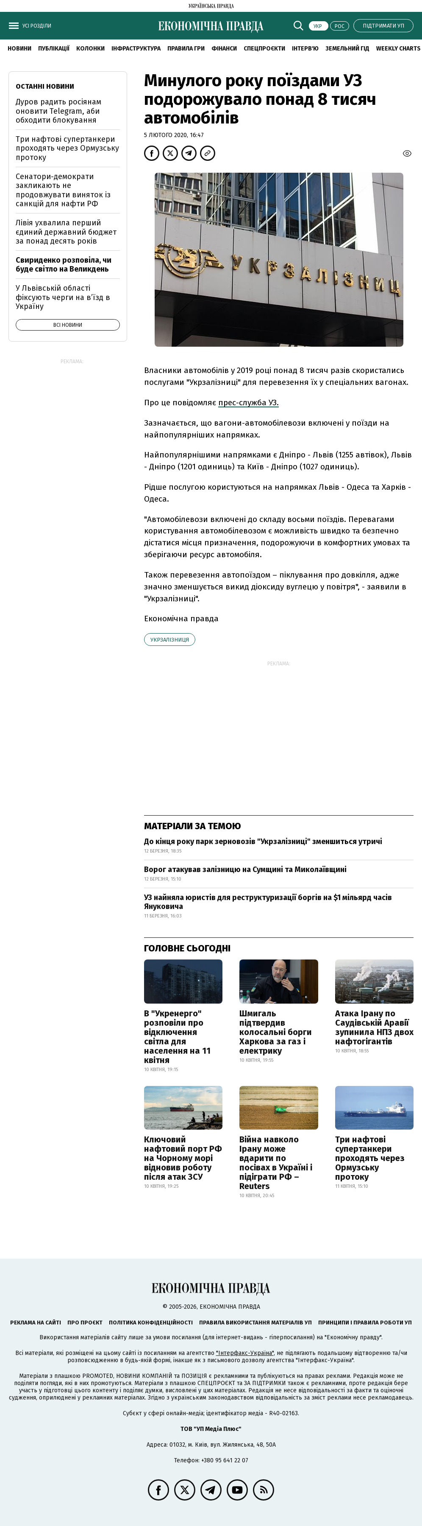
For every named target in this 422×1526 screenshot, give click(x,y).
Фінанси (224, 48)
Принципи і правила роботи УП (365, 1322)
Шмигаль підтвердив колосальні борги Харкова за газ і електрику (275, 1032)
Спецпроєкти (264, 48)
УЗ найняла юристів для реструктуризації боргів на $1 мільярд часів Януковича (268, 902)
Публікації (53, 48)
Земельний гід (347, 48)
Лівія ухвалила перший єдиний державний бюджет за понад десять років (66, 232)
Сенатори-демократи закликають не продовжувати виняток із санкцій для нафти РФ (63, 190)
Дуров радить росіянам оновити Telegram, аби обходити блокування (58, 111)
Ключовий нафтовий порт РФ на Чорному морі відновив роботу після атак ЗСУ (183, 1158)
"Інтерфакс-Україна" (245, 1353)
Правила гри (186, 48)
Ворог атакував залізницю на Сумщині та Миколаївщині (245, 869)
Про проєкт (85, 1322)
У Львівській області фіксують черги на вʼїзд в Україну (63, 297)
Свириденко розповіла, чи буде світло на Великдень (63, 264)
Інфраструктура (136, 48)
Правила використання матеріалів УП (255, 1322)
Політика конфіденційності (151, 1322)
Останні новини (45, 86)
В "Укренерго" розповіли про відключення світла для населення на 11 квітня (177, 1036)
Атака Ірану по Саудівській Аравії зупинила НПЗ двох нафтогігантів (374, 1027)
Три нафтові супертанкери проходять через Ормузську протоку (370, 1158)
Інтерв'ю (305, 48)
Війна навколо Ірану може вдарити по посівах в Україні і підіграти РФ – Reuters (275, 1162)
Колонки (90, 48)
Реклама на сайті (35, 1322)
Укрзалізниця (169, 640)
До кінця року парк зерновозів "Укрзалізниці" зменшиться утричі (263, 841)
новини (19, 48)
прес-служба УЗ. (248, 402)
